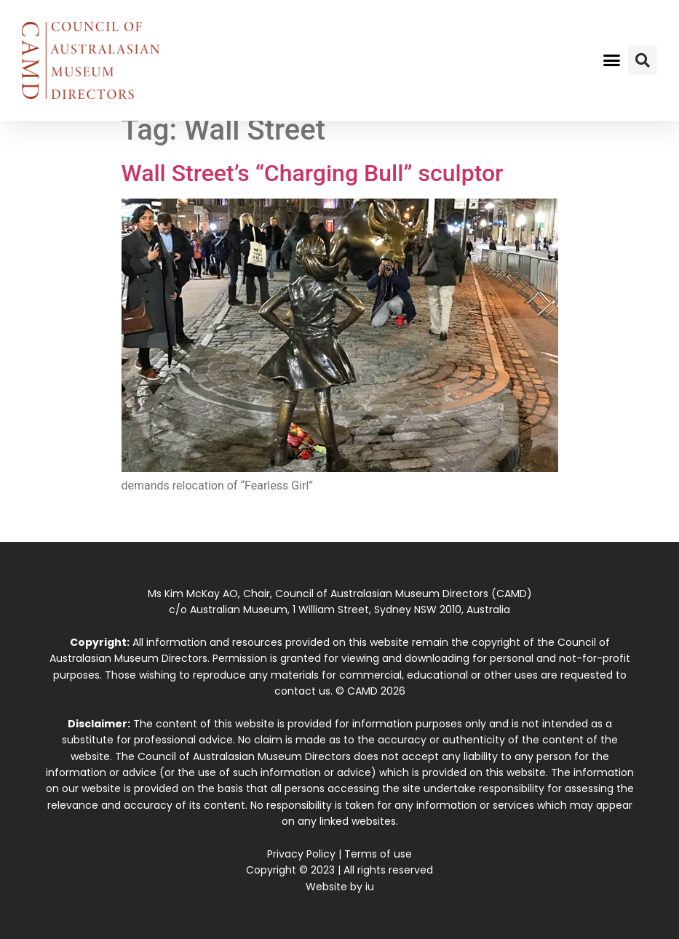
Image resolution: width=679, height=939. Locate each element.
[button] (612, 60)
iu (369, 886)
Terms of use (378, 854)
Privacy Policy (301, 854)
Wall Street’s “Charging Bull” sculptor (313, 173)
